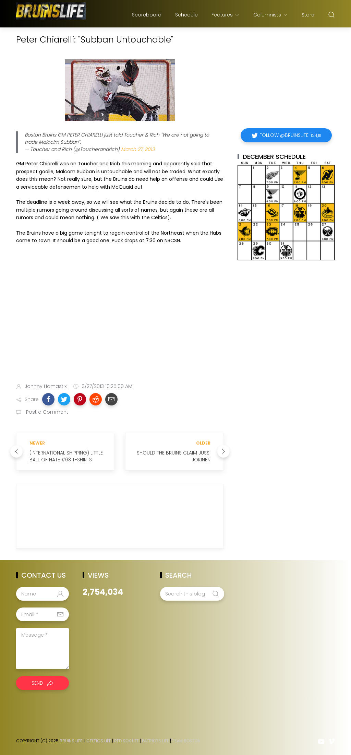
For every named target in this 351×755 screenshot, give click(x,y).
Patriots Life (155, 741)
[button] (48, 399)
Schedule (186, 14)
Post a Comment (46, 412)
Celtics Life (98, 741)
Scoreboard (146, 14)
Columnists (270, 14)
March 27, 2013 (138, 149)
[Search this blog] (192, 594)
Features (225, 14)
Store (308, 14)
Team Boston (186, 741)
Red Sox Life (126, 741)
